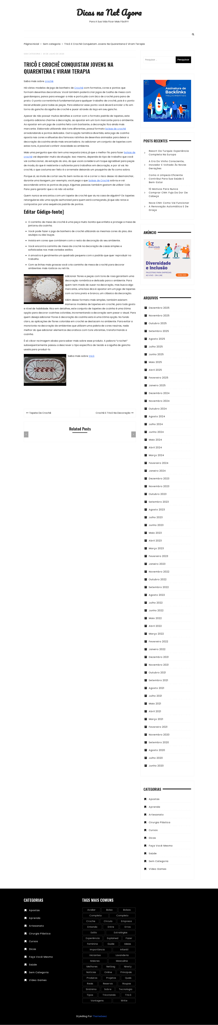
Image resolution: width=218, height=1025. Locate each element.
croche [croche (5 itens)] (90, 921)
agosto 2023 (157, 509)
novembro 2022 (159, 572)
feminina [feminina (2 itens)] (92, 944)
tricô (91, 356)
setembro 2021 (158, 680)
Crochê (78, 88)
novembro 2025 (159, 315)
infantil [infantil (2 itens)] (124, 949)
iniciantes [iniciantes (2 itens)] (95, 955)
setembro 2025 (159, 331)
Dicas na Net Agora (109, 12)
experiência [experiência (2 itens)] (93, 938)
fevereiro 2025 (158, 378)
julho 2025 (156, 346)
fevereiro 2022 (158, 641)
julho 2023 (156, 517)
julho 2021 (155, 696)
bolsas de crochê (115, 129)
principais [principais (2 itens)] (126, 972)
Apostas (154, 799)
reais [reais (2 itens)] (90, 983)
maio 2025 (155, 362)
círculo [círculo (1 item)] (108, 921)
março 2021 (156, 719)
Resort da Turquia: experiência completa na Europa (169, 152)
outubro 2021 (157, 672)
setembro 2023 (159, 502)
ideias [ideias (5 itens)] (127, 944)
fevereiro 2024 (159, 463)
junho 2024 (156, 432)
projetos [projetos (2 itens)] (111, 978)
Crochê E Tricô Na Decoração (113, 413)
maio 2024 (155, 440)
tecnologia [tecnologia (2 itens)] (125, 989)
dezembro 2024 (159, 393)
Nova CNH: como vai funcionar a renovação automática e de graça (169, 206)
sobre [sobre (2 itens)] (107, 989)
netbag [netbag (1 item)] (110, 966)
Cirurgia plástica (159, 822)
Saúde (153, 853)
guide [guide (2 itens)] (111, 944)
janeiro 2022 (157, 649)
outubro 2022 (158, 579)
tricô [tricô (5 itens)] (128, 995)
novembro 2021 (159, 665)
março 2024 (156, 455)
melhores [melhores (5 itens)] (91, 966)
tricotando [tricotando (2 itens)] (109, 995)
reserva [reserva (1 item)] (108, 983)
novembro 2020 (159, 735)
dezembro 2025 (159, 308)
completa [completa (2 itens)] (95, 915)
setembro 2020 (159, 742)
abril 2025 (155, 370)
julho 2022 (156, 603)
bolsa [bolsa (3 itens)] (109, 910)
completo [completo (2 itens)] (122, 915)
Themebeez (100, 1016)
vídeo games (157, 869)
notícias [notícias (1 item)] (91, 972)
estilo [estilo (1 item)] (94, 932)
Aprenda (154, 807)
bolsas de (95, 180)
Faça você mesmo (161, 846)
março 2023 (156, 548)
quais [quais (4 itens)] (128, 978)
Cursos (153, 830)
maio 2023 (155, 533)
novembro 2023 (159, 486)
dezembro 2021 (159, 657)
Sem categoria (32, 54)
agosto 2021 (156, 688)
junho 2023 (156, 525)
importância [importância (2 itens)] (97, 949)
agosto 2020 (157, 750)
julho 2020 (156, 758)
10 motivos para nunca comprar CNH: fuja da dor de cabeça (168, 192)
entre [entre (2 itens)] (111, 927)
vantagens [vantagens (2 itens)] (97, 1000)
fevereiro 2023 (158, 556)
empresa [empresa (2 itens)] (126, 921)
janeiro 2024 (157, 471)
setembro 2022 (159, 587)
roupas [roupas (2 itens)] (126, 983)
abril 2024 (155, 447)
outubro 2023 (158, 494)
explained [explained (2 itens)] (112, 938)
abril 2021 (155, 711)
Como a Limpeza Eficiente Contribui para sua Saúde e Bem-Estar (166, 179)
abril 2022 (155, 626)
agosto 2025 (157, 339)
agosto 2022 (157, 595)
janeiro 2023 (157, 564)
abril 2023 (155, 540)
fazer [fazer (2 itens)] (129, 938)
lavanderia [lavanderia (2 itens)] (122, 955)
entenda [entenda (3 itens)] (92, 927)
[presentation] (26, 435)
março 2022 (156, 634)
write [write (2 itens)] (124, 1000)
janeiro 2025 (157, 385)
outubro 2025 (158, 323)
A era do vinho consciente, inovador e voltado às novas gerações (167, 165)
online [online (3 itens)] (108, 972)
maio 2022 (155, 618)
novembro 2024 (159, 401)
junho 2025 (156, 354)
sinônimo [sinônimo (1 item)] (91, 989)
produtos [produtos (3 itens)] (92, 978)
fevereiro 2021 (158, 727)
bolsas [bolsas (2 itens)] (127, 910)
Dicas (152, 838)
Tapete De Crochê (40, 413)
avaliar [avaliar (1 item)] (91, 910)
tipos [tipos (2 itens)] (90, 995)
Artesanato (156, 815)
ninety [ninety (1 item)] (128, 966)
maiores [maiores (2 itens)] (95, 961)
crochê (49, 81)
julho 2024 (156, 424)
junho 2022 (156, 610)
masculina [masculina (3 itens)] (122, 961)
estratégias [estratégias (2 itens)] (120, 932)
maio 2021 (155, 703)
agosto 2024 (157, 416)
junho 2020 (156, 766)
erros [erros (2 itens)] (128, 927)
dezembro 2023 (159, 478)
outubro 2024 (158, 409)
